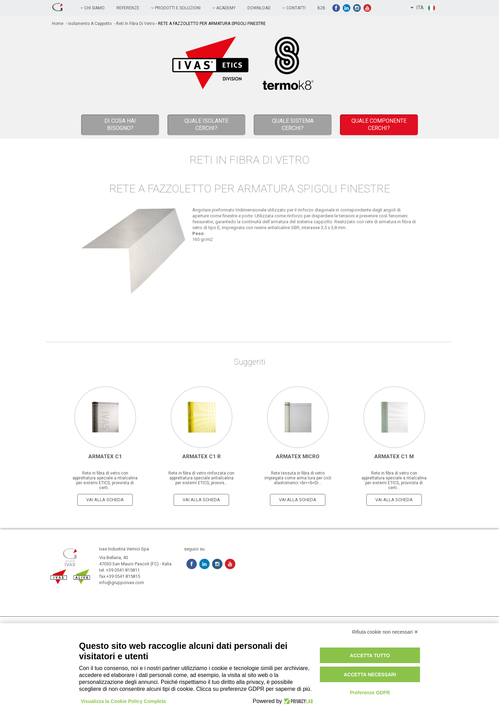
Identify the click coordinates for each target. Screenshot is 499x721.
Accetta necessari (370, 674)
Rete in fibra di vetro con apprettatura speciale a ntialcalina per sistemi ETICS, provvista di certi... (105, 480)
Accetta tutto (370, 655)
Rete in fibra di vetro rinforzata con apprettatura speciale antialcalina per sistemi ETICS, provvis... (201, 478)
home (57, 23)
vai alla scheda (105, 499)
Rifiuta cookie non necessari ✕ (385, 632)
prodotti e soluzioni (176, 8)
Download (259, 8)
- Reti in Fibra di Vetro (134, 23)
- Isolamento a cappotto (88, 23)
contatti (294, 8)
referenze (127, 8)
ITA (423, 7)
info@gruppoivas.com (121, 582)
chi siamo (92, 8)
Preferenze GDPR (370, 692)
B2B (321, 8)
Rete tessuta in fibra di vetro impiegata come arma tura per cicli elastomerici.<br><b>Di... (297, 478)
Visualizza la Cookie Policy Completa (123, 701)
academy (224, 8)
